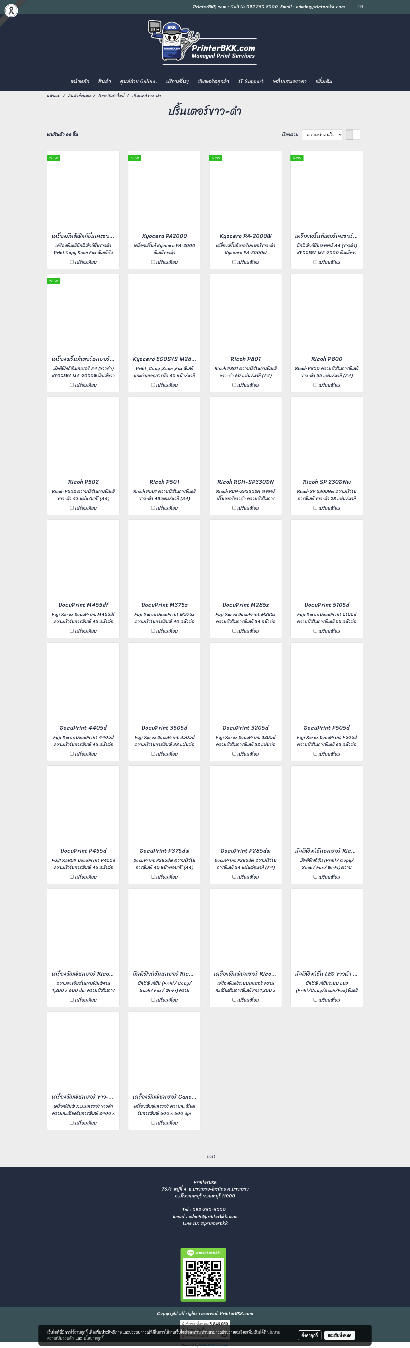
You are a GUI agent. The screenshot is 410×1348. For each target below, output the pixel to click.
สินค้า (104, 81)
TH (357, 7)
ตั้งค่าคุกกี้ (310, 1335)
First (199, 1156)
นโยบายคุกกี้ (94, 1338)
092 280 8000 (262, 7)
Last (211, 1156)
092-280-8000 (209, 1209)
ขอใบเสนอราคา (289, 81)
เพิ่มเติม (323, 81)
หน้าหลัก (80, 81)
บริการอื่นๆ (177, 81)
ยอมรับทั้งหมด (340, 1335)
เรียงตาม (292, 134)
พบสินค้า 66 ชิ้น (62, 134)
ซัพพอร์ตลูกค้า (213, 81)
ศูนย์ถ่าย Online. (138, 81)
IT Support (251, 81)
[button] (341, 81)
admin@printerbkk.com (212, 1216)
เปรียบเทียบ (86, 262)
